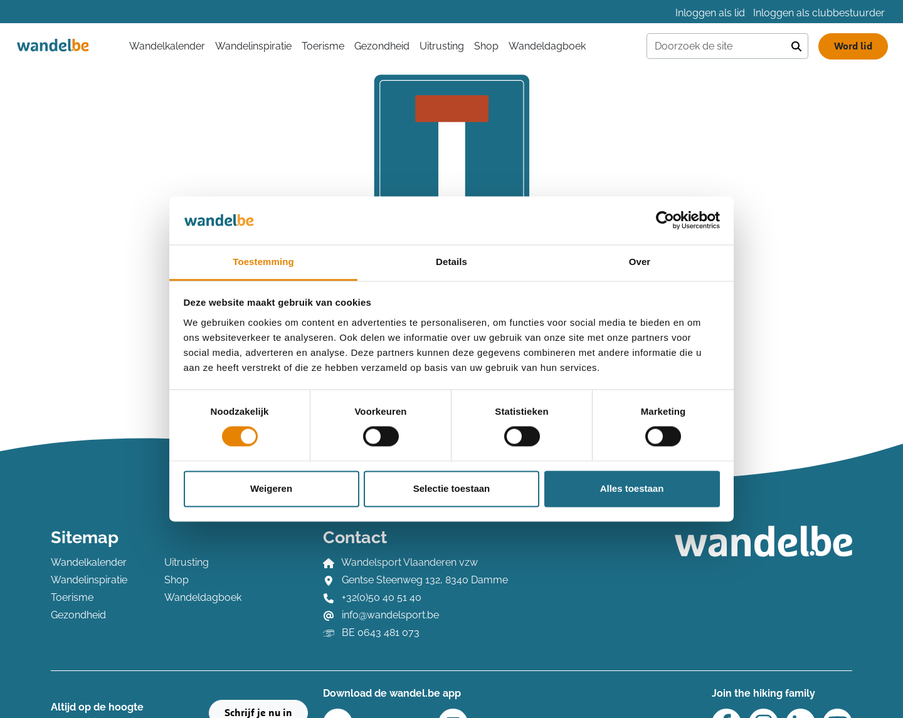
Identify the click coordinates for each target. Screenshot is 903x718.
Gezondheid (381, 46)
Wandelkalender (89, 562)
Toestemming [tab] (263, 261)
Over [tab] (640, 261)
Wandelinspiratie (253, 46)
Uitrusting (442, 46)
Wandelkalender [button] (167, 46)
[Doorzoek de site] (716, 46)
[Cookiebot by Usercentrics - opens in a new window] (665, 220)
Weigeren (271, 488)
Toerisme (323, 46)
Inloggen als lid (710, 13)
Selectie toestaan (451, 488)
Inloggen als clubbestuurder (819, 13)
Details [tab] (451, 261)
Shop (486, 46)
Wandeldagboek (547, 46)
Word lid (853, 46)
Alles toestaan (632, 488)
